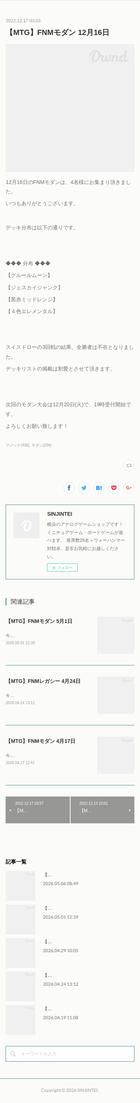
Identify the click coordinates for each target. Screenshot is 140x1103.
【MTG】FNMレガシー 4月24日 (43, 682)
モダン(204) (42, 445)
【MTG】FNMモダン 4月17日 (40, 742)
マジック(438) (17, 445)
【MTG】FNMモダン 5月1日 (39, 621)
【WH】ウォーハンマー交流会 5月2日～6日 (87, 876)
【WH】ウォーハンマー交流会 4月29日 (82, 943)
